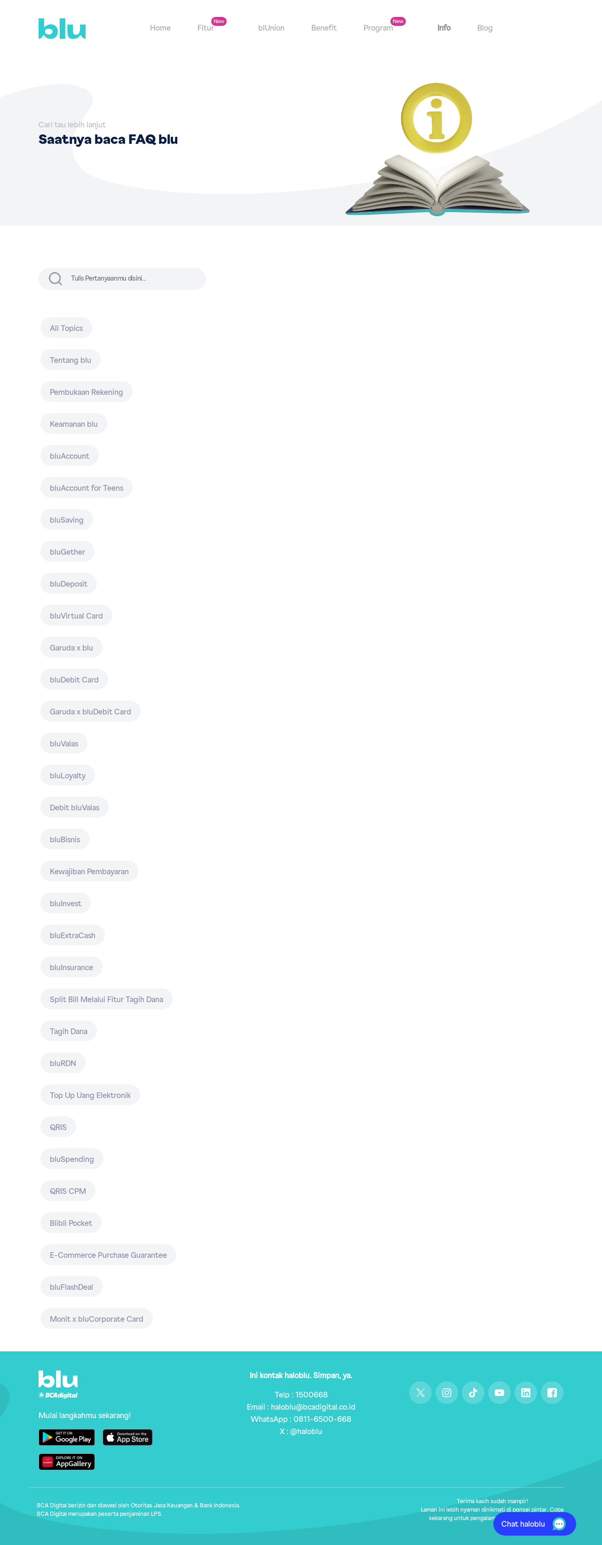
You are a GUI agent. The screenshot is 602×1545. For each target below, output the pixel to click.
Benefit (324, 29)
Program (379, 29)
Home (160, 29)
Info (444, 29)
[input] (137, 279)
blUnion (271, 29)
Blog (485, 29)
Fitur (207, 29)
